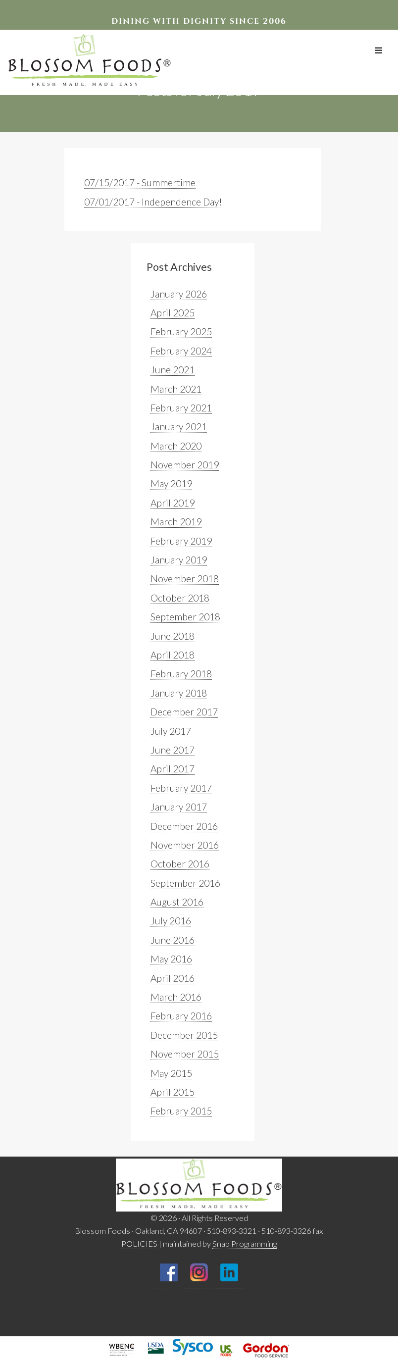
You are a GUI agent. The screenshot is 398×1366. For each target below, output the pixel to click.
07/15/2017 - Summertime (140, 182)
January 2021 (178, 426)
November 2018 (184, 578)
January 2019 (178, 559)
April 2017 (172, 768)
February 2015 (181, 1110)
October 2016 (179, 863)
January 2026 (178, 294)
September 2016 (185, 883)
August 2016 (176, 902)
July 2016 (170, 920)
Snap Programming (244, 1243)
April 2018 (172, 654)
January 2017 (178, 806)
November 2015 (184, 1054)
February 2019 (181, 541)
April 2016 (172, 978)
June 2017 (172, 750)
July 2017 (170, 731)
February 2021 (181, 407)
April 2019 (172, 502)
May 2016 (171, 958)
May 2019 (171, 483)
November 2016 (184, 845)
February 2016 (181, 1015)
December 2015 (184, 1035)
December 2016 (184, 826)
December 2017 (184, 711)
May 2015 (171, 1073)
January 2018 (178, 693)
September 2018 (185, 616)
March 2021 (175, 389)
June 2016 (172, 940)
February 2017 (181, 788)
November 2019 (184, 464)
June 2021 (172, 369)
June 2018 (172, 636)
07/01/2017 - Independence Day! (153, 201)
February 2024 (181, 350)
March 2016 (175, 997)
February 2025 (181, 331)
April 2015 (172, 1092)
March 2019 (175, 521)
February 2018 (181, 673)
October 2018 (179, 598)
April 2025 (172, 312)
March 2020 (175, 446)
